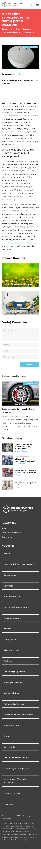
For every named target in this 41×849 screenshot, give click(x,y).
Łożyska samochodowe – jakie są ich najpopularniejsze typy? (26, 459)
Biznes (7, 553)
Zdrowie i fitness (12, 793)
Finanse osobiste (12, 596)
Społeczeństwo (11, 725)
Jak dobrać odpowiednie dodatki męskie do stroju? (26, 471)
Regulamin (7, 537)
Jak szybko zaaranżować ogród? (18, 285)
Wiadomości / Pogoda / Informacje (15, 781)
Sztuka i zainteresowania (16, 758)
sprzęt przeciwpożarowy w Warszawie (18, 243)
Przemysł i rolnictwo (14, 682)
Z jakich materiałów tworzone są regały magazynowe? (23, 446)
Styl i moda (9, 747)
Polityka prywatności (11, 533)
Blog (4, 529)
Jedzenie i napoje (12, 618)
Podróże (8, 661)
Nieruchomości (11, 650)
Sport (6, 736)
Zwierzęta (9, 804)
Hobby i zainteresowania (16, 607)
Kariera (7, 629)
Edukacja (8, 586)
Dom (21, 74)
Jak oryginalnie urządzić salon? (17, 312)
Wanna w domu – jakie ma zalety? (26, 484)
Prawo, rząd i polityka (14, 672)
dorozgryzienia (9, 74)
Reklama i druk (11, 693)
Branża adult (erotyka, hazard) (19, 564)
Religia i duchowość (14, 704)
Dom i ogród (10, 575)
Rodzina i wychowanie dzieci (18, 715)
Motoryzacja (10, 639)
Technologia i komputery (16, 768)
